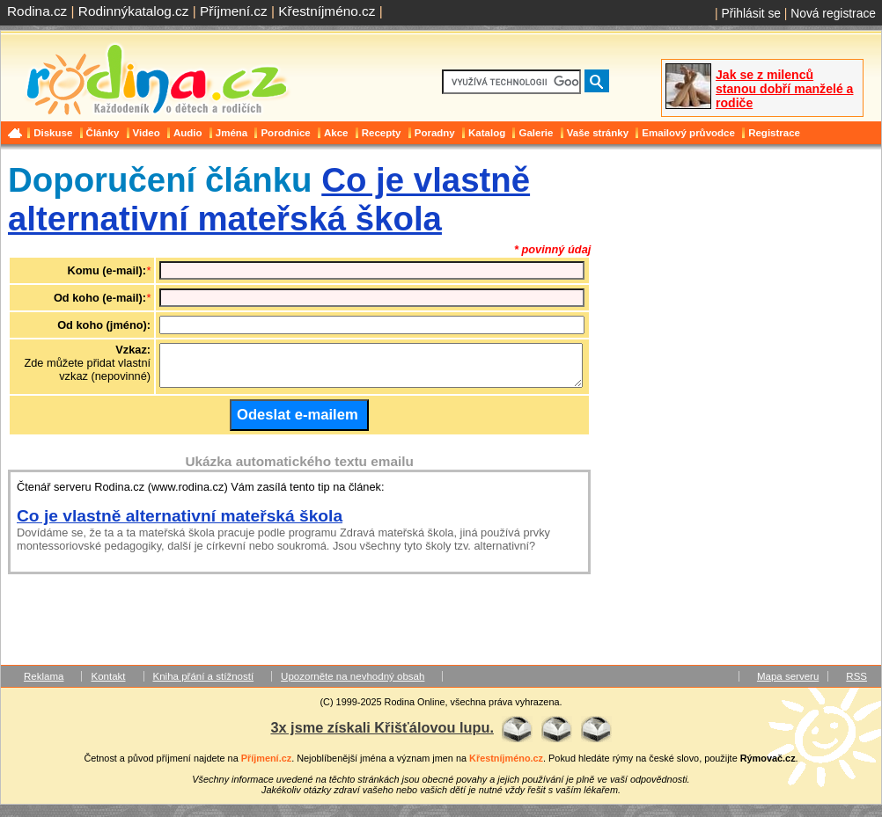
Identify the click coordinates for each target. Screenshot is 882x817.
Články (103, 133)
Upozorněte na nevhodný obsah (352, 684)
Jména (232, 133)
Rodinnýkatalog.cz (133, 11)
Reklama (43, 684)
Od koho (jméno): (104, 325)
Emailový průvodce (688, 133)
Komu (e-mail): (107, 270)
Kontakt (108, 684)
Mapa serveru (788, 684)
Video (146, 133)
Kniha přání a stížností (203, 684)
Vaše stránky (597, 133)
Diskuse (52, 133)
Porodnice (285, 133)
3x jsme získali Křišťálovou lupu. (382, 735)
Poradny (435, 133)
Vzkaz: (133, 349)
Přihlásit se (751, 13)
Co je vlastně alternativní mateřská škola (269, 199)
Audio (187, 133)
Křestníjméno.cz (326, 11)
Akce (336, 133)
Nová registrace (833, 13)
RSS (856, 684)
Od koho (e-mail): (100, 297)
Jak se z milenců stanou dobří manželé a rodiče (784, 89)
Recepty (381, 133)
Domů (17, 133)
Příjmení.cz (234, 11)
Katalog (486, 133)
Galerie (535, 133)
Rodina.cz (37, 11)
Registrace (774, 133)
